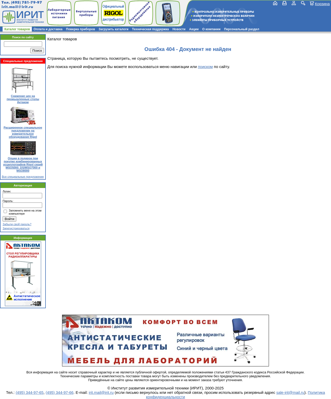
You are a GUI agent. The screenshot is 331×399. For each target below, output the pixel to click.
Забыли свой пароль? (17, 224)
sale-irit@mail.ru (290, 392)
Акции (194, 29)
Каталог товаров (17, 29)
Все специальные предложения (23, 176)
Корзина (322, 4)
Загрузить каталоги (113, 29)
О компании (211, 29)
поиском (205, 66)
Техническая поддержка (150, 29)
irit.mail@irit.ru (17, 7)
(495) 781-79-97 (26, 2)
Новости (178, 29)
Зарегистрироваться (16, 228)
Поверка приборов (80, 29)
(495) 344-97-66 (60, 392)
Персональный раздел (241, 29)
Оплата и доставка (48, 29)
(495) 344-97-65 (30, 392)
